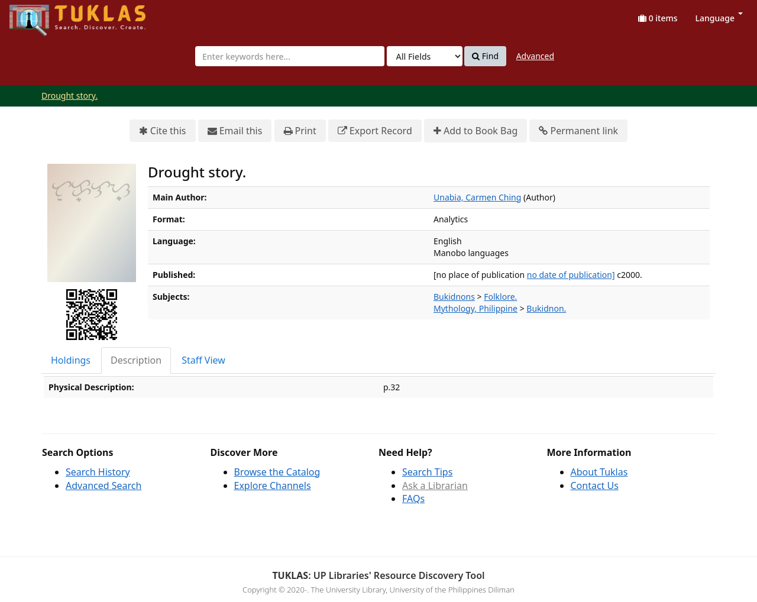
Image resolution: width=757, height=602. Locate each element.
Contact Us (595, 485)
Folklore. (500, 296)
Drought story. (69, 95)
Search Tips (427, 471)
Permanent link (578, 131)
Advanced (535, 56)
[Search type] (424, 56)
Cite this (162, 131)
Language (719, 18)
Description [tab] (136, 360)
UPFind (38, 15)
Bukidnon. (546, 308)
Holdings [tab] (70, 360)
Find (485, 56)
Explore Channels (272, 485)
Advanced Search (103, 485)
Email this (235, 131)
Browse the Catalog (277, 471)
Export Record (375, 131)
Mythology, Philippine (475, 308)
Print (300, 131)
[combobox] (289, 56)
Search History (98, 471)
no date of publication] (571, 274)
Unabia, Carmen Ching (477, 197)
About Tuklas (599, 471)
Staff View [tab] (203, 360)
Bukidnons (454, 296)
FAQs (413, 498)
